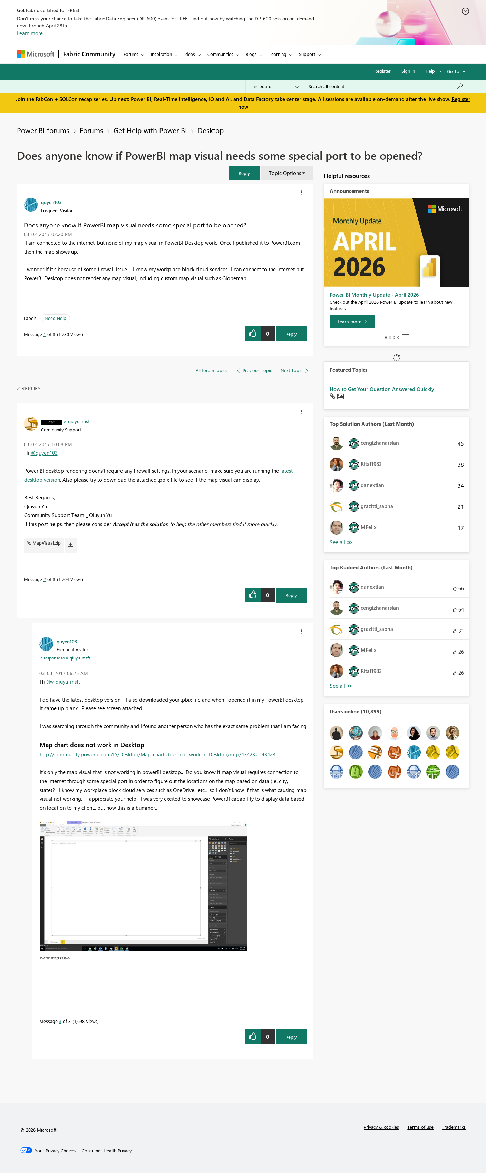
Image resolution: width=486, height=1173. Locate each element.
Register (382, 71)
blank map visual (55, 957)
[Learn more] (352, 321)
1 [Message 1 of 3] (44, 334)
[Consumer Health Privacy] (107, 1150)
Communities (220, 54)
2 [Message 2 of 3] (44, 579)
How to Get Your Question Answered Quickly (382, 388)
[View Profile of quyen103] (51, 201)
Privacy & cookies (381, 1127)
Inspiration (161, 54)
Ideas (189, 54)
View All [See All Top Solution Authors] (341, 542)
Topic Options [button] (285, 172)
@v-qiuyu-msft (63, 681)
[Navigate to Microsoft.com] (35, 54)
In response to (64, 658)
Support (307, 54)
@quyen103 (44, 452)
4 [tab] (398, 337)
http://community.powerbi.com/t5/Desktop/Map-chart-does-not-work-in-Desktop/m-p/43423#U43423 (157, 754)
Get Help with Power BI (150, 130)
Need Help (55, 318)
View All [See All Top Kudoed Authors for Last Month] (341, 686)
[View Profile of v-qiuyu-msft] (77, 421)
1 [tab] (386, 337)
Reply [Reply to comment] (291, 595)
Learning (277, 54)
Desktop (210, 130)
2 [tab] (390, 337)
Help (430, 71)
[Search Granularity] (274, 86)
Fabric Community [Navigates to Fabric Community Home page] (89, 54)
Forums (131, 54)
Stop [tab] (405, 337)
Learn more (30, 33)
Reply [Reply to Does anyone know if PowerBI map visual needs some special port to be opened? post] (291, 334)
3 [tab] (394, 337)
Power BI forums (43, 130)
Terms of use (420, 1127)
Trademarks (454, 1127)
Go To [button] (453, 71)
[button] (244, 173)
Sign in (408, 71)
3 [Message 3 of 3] (60, 1021)
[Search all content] (386, 86)
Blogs (251, 54)
